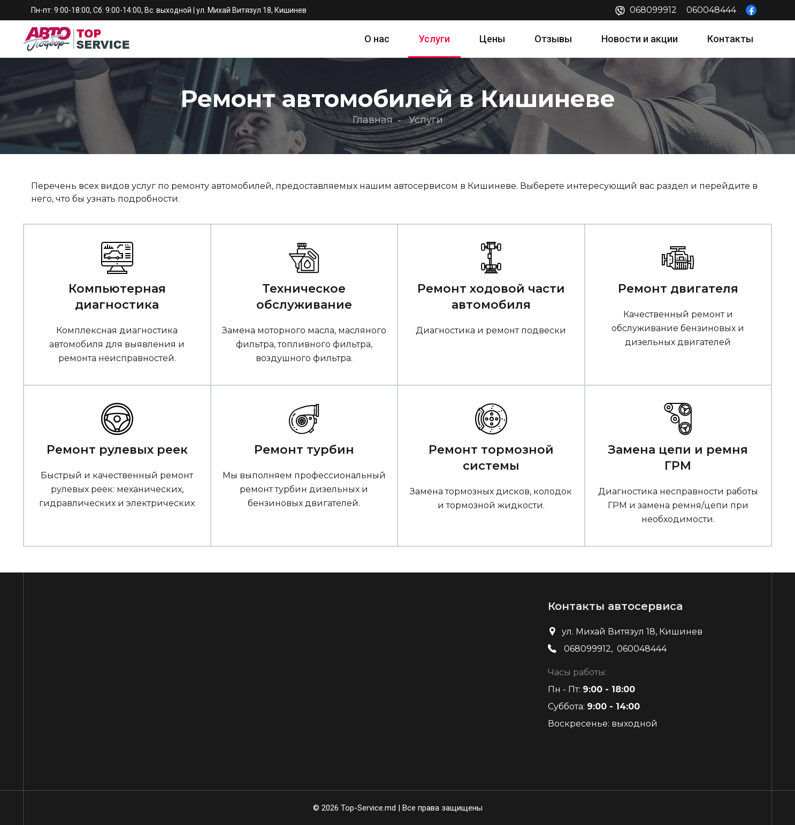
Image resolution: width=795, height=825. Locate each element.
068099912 (653, 10)
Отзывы (553, 38)
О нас (376, 38)
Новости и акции (639, 38)
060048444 (711, 10)
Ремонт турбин (304, 449)
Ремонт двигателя (678, 288)
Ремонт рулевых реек (117, 449)
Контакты (730, 38)
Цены (492, 38)
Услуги (434, 38)
